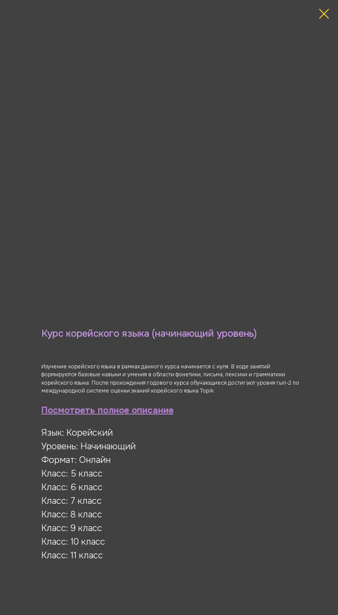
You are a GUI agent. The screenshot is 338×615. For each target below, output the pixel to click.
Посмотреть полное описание (107, 410)
